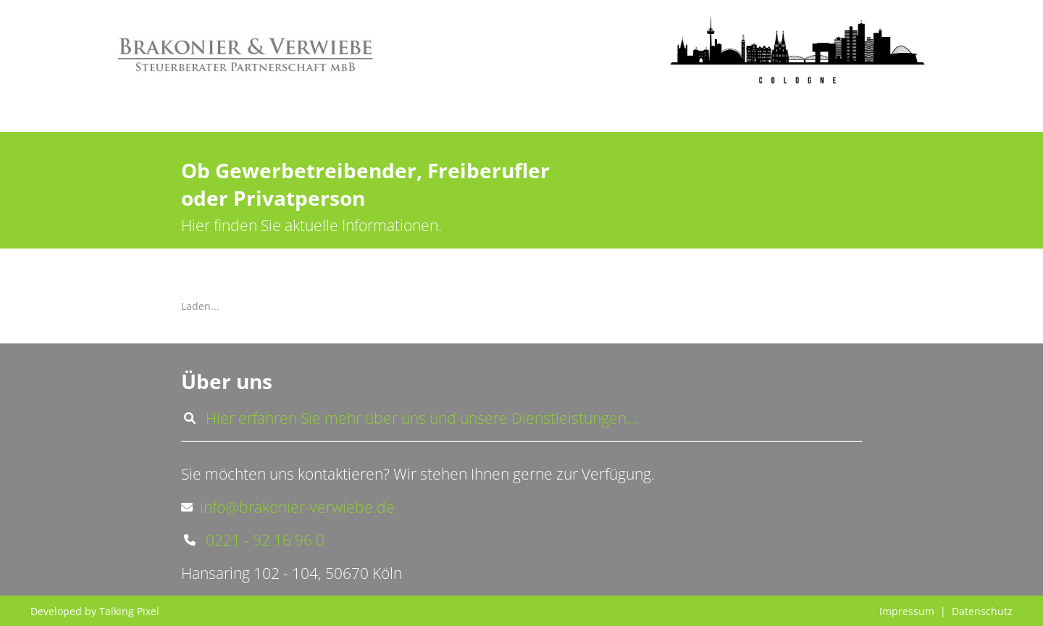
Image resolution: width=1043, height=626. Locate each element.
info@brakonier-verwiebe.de (288, 507)
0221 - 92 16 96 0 (252, 540)
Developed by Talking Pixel (94, 611)
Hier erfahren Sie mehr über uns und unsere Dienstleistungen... (409, 418)
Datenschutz (982, 611)
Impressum (906, 611)
